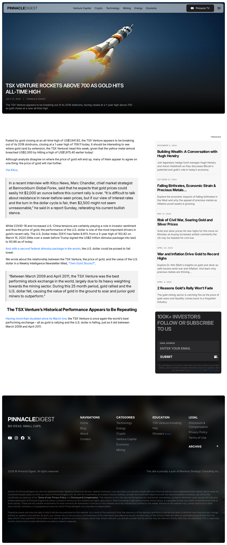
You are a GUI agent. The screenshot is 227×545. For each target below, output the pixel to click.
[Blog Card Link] (188, 159)
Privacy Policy (213, 370)
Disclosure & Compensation (84, 497)
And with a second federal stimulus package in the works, (43, 248)
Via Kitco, (12, 170)
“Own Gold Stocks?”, (82, 263)
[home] (22, 8)
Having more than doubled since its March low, (36, 318)
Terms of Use (196, 370)
